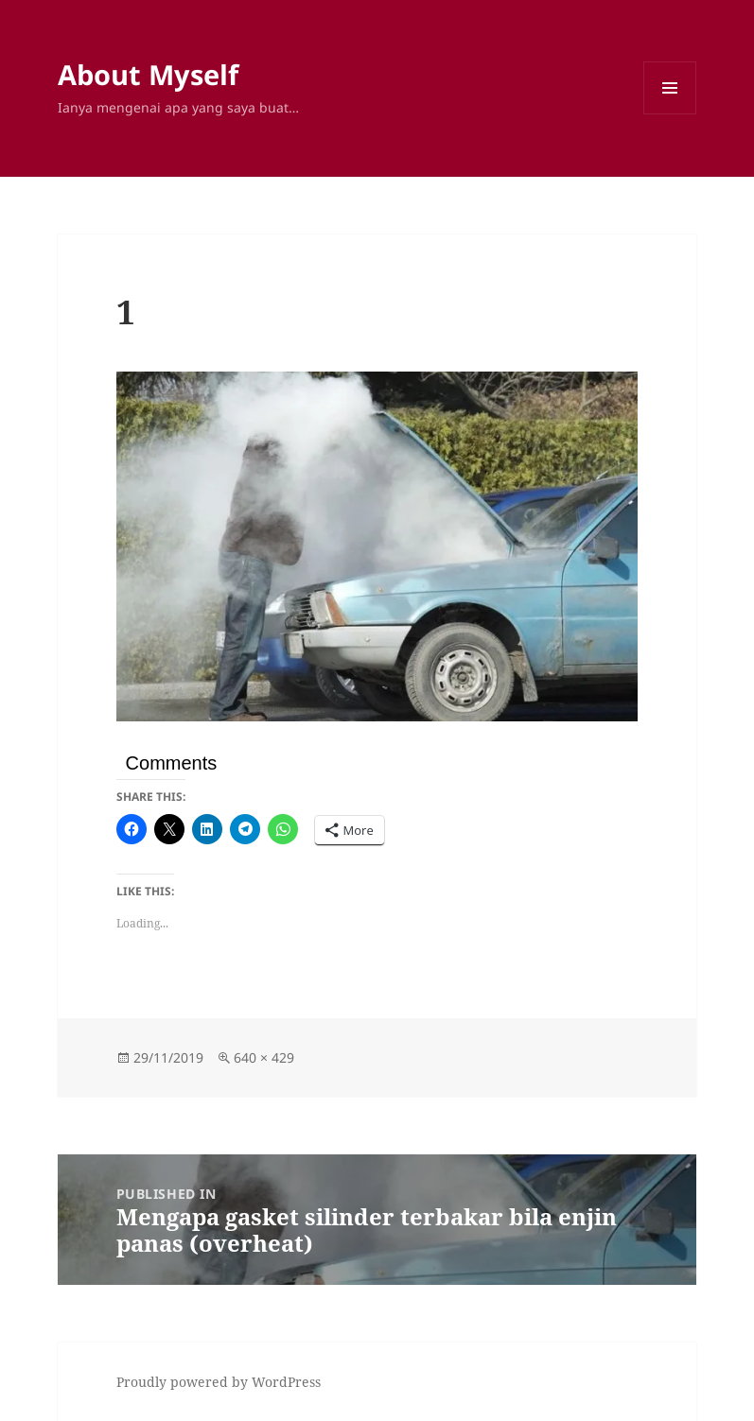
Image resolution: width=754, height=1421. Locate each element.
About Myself (148, 74)
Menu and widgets (670, 113)
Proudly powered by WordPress (218, 1382)
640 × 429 (264, 1057)
